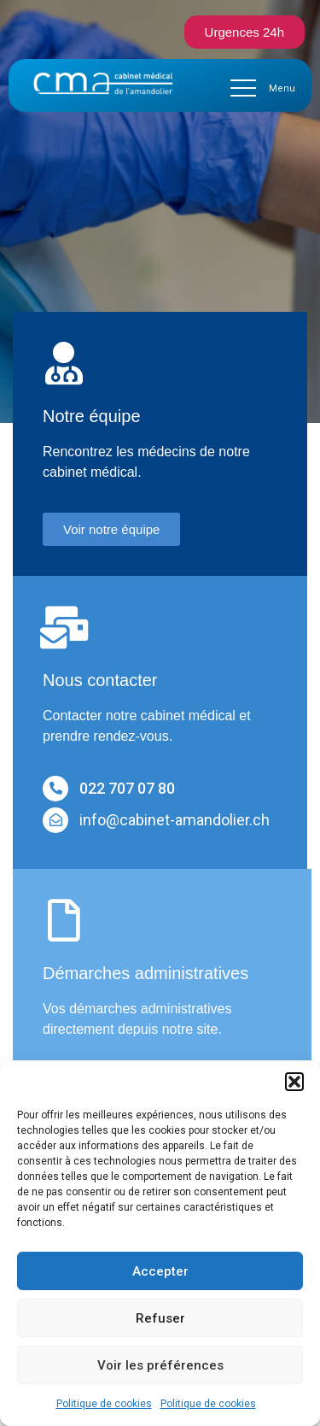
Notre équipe (92, 416)
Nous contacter (100, 680)
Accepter (160, 1271)
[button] (294, 1081)
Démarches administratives (145, 973)
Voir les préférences (160, 1365)
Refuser (160, 1318)
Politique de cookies (104, 1404)
